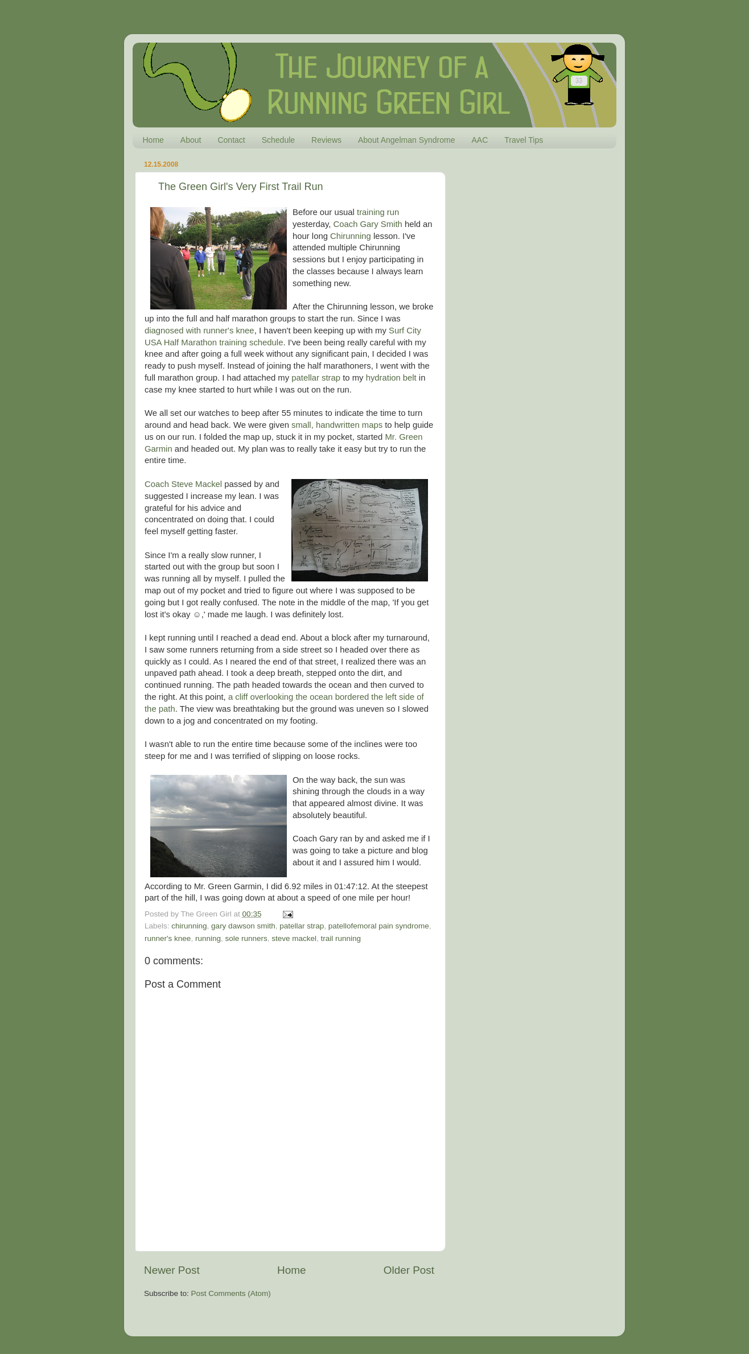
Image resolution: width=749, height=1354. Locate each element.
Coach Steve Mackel (183, 484)
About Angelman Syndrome (406, 140)
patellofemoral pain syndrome (378, 926)
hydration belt (391, 377)
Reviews (326, 140)
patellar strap (315, 377)
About (190, 140)
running (208, 938)
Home (153, 140)
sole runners (246, 938)
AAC (479, 140)
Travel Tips (523, 140)
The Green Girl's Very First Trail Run (240, 186)
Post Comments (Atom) (231, 1293)
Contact (231, 140)
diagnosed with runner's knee (199, 330)
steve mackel (293, 938)
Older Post (409, 1270)
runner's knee (168, 938)
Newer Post (172, 1270)
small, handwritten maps (336, 425)
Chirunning (350, 236)
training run (378, 212)
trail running (341, 938)
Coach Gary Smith (368, 224)
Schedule (278, 140)
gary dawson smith (243, 926)
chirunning (189, 926)
